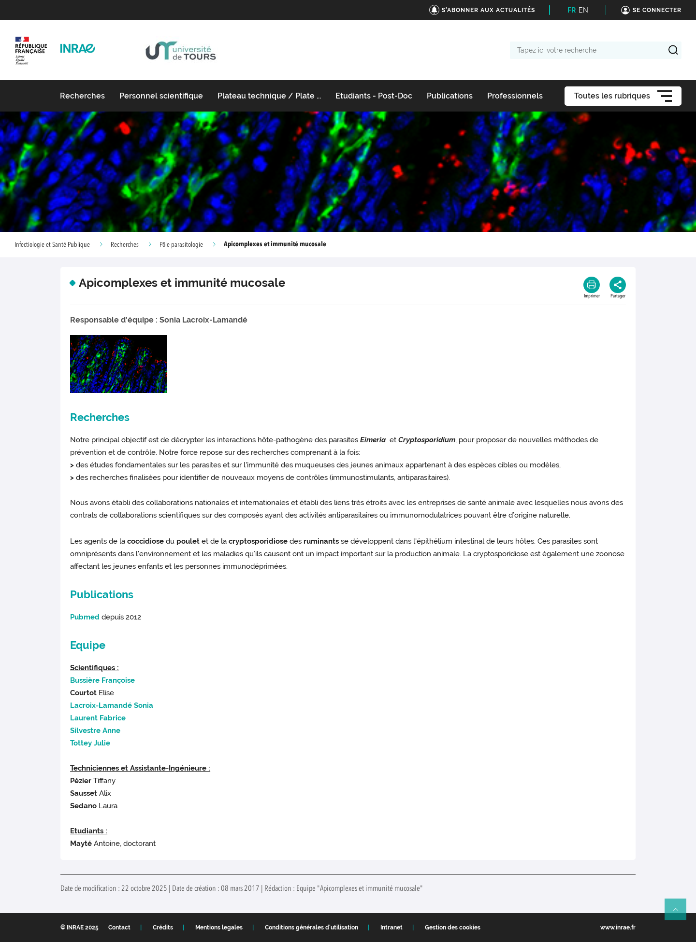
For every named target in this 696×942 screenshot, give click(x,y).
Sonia (111, 705)
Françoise (102, 680)
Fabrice (98, 718)
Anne (95, 730)
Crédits (163, 927)
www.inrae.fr (618, 927)
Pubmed (85, 617)
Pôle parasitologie (181, 244)
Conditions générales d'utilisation (311, 927)
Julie (90, 743)
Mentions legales (219, 927)
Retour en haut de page (679, 913)
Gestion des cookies (452, 927)
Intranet (391, 927)
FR (571, 10)
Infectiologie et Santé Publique (52, 244)
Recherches (125, 244)
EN (583, 10)
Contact (119, 927)
